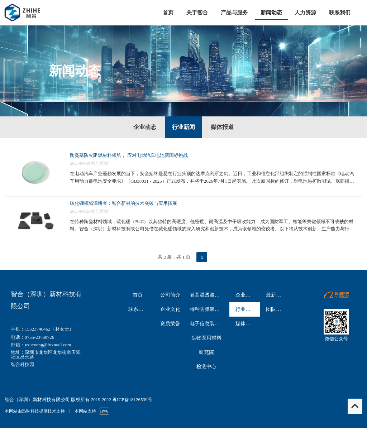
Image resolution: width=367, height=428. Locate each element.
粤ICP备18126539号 (132, 399)
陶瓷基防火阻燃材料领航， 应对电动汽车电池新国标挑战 (128, 155)
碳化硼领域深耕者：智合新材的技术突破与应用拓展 (123, 203)
